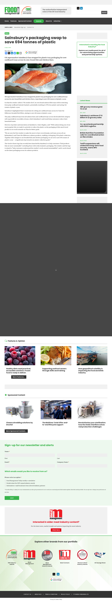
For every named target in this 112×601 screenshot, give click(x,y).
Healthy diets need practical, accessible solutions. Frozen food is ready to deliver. (18, 370)
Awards (38, 21)
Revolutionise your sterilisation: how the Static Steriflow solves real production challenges (92, 424)
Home (7, 21)
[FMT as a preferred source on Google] (31, 52)
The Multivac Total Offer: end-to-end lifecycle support (55, 423)
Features (13, 21)
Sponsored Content (25, 21)
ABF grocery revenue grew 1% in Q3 (91, 108)
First (6, 458)
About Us (49, 21)
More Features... (19, 377)
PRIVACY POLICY (65, 594)
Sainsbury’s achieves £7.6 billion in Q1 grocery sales (91, 116)
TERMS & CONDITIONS (51, 594)
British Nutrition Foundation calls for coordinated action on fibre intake (92, 135)
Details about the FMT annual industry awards (21, 483)
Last (58, 458)
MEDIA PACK (38, 594)
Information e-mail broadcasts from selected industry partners (26, 485)
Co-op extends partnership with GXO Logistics (92, 125)
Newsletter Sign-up (20, 27)
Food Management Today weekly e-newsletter (21, 480)
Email (7, 462)
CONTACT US (27, 594)
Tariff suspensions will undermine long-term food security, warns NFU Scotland (91, 146)
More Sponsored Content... (16, 431)
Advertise (57, 21)
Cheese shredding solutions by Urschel (19, 423)
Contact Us (30, 27)
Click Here (56, 530)
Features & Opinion (16, 341)
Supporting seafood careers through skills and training (54, 369)
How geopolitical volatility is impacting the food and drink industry (90, 370)
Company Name (63, 462)
